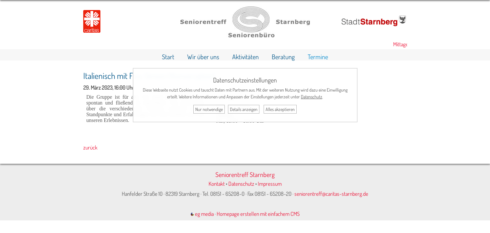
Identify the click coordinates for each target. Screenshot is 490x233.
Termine (318, 56)
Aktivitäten (245, 56)
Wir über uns (203, 56)
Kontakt (217, 183)
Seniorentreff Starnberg (245, 174)
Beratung (283, 56)
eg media (202, 213)
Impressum (270, 183)
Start (168, 56)
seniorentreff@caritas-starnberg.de (331, 193)
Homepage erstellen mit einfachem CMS (258, 213)
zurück (90, 147)
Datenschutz (241, 183)
